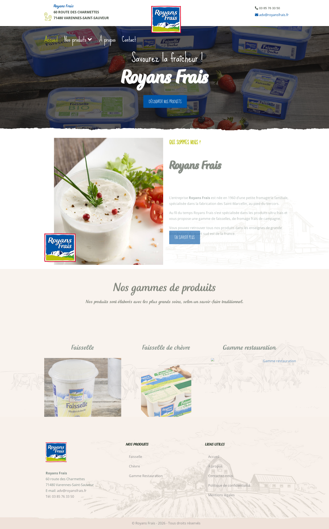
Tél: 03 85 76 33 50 (60, 496)
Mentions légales (221, 495)
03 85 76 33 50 (269, 8)
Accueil (51, 39)
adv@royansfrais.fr (274, 15)
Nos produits (78, 39)
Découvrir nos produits (165, 102)
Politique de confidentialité (229, 485)
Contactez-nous (220, 476)
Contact (129, 39)
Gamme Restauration (146, 476)
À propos (107, 39)
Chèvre (134, 466)
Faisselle (135, 456)
